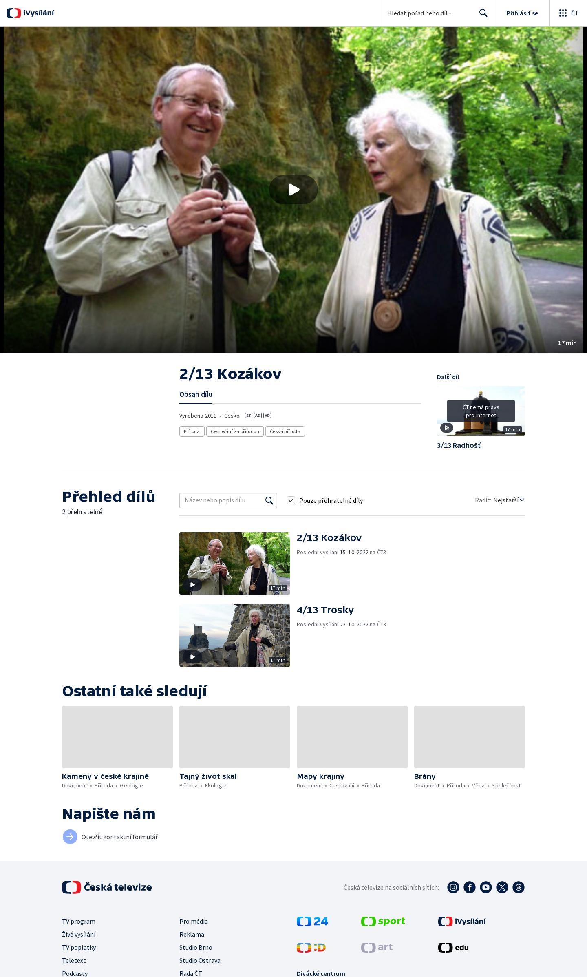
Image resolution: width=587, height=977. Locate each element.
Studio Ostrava (200, 960)
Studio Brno (195, 947)
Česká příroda (285, 431)
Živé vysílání (78, 934)
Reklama (191, 934)
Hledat (481, 16)
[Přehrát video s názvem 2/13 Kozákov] (293, 189)
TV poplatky (79, 947)
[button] (293, 190)
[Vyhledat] (269, 500)
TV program (78, 921)
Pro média (193, 921)
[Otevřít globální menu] (568, 13)
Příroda (192, 431)
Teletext (74, 960)
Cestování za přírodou (235, 431)
